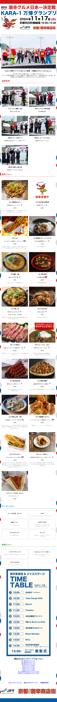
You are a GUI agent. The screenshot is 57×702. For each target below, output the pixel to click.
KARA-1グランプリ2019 (28, 670)
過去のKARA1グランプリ (31, 682)
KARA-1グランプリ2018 (28, 668)
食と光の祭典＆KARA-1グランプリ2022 (28, 671)
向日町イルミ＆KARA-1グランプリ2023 (28, 673)
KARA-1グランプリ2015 (28, 665)
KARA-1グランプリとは (14, 682)
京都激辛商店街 (44, 682)
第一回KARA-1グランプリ (28, 660)
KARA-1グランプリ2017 (28, 667)
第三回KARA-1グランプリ (28, 664)
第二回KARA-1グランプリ (28, 662)
